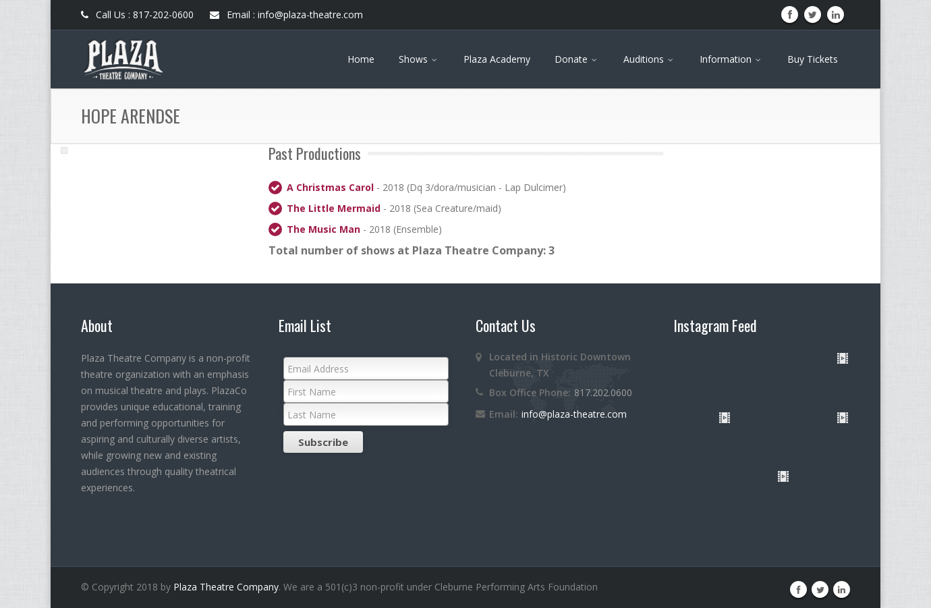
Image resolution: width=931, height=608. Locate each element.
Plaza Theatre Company (226, 586)
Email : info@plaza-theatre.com (286, 14)
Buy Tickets (812, 59)
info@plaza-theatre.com (574, 414)
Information (731, 59)
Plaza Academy (496, 59)
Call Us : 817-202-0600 (137, 14)
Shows (419, 59)
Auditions (649, 59)
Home (360, 59)
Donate (577, 59)
